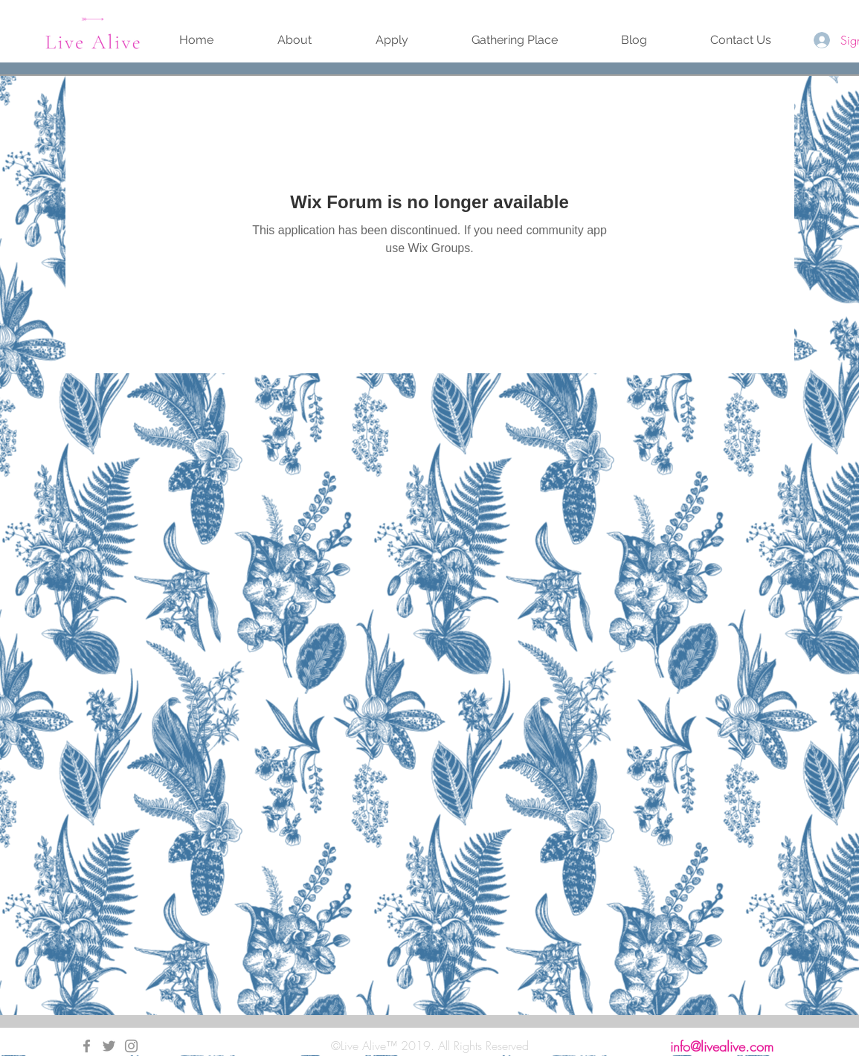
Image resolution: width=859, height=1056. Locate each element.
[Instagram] (131, 1046)
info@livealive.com (721, 1046)
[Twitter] (109, 1046)
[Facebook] (86, 1046)
